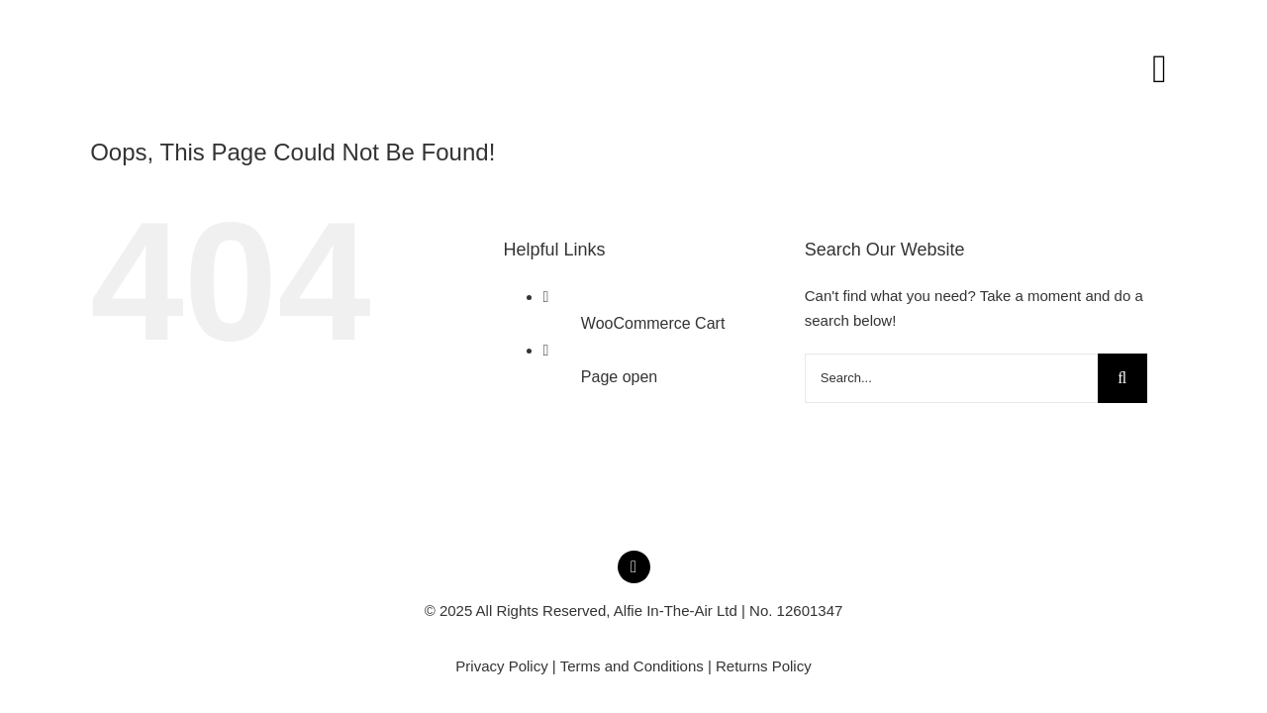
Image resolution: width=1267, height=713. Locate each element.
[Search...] (951, 378)
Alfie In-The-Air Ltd (675, 610)
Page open (619, 376)
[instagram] (634, 567)
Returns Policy (764, 666)
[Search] (1122, 378)
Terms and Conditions (632, 666)
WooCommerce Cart (653, 323)
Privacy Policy (501, 666)
